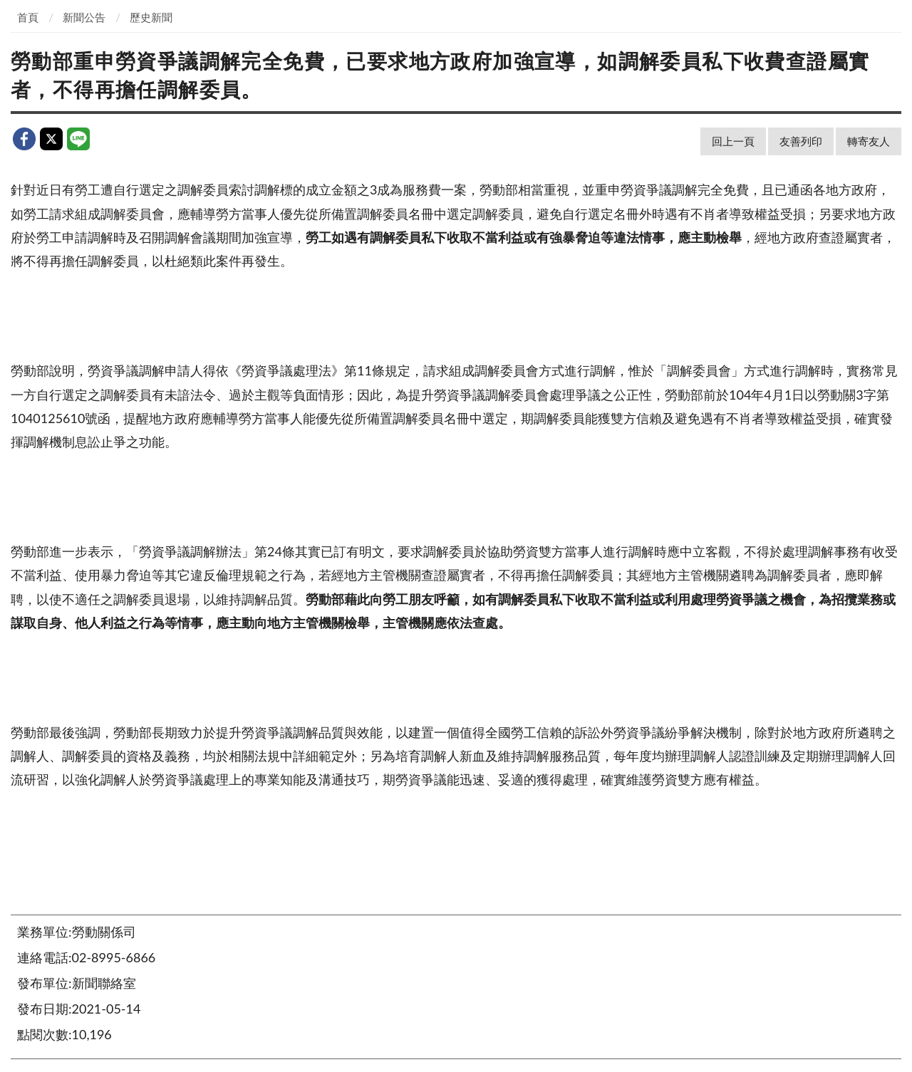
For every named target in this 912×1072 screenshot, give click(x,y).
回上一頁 (733, 141)
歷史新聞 (151, 17)
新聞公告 (84, 17)
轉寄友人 (868, 141)
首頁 (27, 17)
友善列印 (800, 141)
